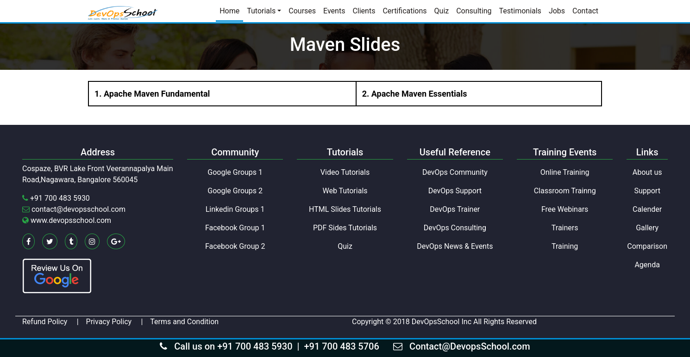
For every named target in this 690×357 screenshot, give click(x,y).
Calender (647, 209)
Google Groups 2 (235, 190)
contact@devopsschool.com (78, 209)
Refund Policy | (50, 321)
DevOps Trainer (455, 209)
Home (229, 10)
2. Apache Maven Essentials (414, 93)
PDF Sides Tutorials (345, 227)
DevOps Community (455, 172)
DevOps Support (455, 190)
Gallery (647, 227)
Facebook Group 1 (235, 227)
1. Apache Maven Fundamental (152, 93)
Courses (302, 10)
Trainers (565, 227)
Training (565, 246)
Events (334, 10)
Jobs (557, 10)
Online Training (565, 172)
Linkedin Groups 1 (235, 209)
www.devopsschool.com (71, 220)
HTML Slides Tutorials (345, 209)
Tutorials (261, 10)
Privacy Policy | (114, 321)
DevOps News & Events (455, 246)
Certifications (405, 10)
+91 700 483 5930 (60, 198)
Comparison (647, 246)
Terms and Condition (184, 321)
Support (647, 190)
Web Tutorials (344, 190)
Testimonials (520, 10)
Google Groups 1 (235, 172)
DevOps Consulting (455, 227)
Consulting (473, 10)
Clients (363, 10)
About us (647, 172)
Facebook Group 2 (235, 246)
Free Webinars (564, 209)
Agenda (646, 264)
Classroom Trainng (565, 190)
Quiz (441, 10)
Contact (585, 10)
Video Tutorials (345, 172)
